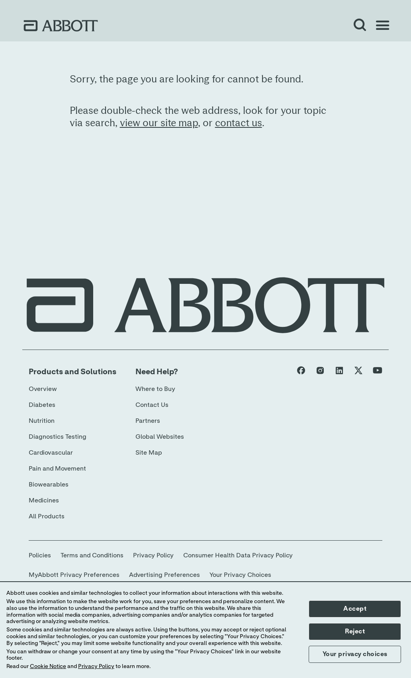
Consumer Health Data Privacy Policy (238, 555)
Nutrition (42, 421)
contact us (238, 123)
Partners (147, 421)
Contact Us (151, 405)
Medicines (44, 500)
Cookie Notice (48, 666)
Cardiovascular (51, 452)
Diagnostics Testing (57, 437)
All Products (47, 516)
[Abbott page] (301, 372)
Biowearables (48, 484)
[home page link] (60, 25)
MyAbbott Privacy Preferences (74, 575)
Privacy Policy (153, 555)
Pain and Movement (57, 468)
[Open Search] (360, 25)
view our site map (159, 123)
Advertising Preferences (164, 575)
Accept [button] (354, 609)
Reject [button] (355, 631)
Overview (43, 389)
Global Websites (159, 437)
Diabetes (42, 405)
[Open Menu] (382, 25)
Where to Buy (155, 389)
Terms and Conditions (92, 555)
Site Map (148, 452)
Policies (40, 555)
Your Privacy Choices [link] (240, 575)
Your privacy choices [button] (355, 654)
